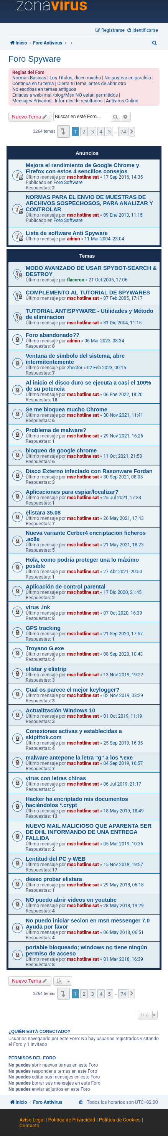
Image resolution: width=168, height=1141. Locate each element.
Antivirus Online (122, 101)
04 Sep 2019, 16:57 (123, 763)
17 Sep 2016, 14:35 (123, 177)
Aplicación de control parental (65, 587)
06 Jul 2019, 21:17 (123, 784)
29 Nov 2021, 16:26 (123, 436)
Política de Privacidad (72, 1120)
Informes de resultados (78, 101)
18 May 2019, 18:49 (124, 811)
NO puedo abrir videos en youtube (71, 900)
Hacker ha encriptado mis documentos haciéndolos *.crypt (77, 802)
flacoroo (75, 280)
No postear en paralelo (127, 78)
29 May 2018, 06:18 (124, 885)
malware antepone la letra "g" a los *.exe (79, 758)
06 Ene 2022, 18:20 (123, 394)
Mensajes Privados (31, 101)
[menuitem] (142, 30)
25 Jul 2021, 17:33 (123, 497)
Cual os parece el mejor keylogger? (72, 690)
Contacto (30, 1125)
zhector (74, 367)
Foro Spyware (34, 59)
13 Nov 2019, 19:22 (123, 674)
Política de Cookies (120, 1120)
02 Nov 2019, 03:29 (123, 695)
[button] (63, 131)
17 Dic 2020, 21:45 (123, 592)
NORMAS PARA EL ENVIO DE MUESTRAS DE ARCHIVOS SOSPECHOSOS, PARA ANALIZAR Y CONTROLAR (89, 203)
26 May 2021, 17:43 (124, 518)
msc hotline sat (83, 177)
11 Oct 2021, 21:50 (123, 456)
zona (51, 5)
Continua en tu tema (33, 83)
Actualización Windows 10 (60, 710)
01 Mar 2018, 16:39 (123, 959)
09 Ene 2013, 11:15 (123, 215)
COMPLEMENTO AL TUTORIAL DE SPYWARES (88, 292)
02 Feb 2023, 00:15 (106, 367)
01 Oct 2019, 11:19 (123, 716)
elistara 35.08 (43, 513)
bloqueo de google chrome (61, 450)
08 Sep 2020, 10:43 (123, 654)
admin (73, 239)
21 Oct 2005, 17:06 (108, 280)
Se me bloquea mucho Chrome (66, 409)
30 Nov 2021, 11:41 (123, 415)
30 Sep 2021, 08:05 (123, 477)
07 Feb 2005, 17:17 (123, 298)
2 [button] (83, 131)
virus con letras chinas (56, 778)
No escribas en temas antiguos (44, 89)
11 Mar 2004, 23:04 (104, 239)
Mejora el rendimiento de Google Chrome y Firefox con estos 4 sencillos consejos (82, 168)
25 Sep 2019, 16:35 (123, 743)
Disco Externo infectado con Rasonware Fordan (89, 471)
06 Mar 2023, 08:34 (104, 341)
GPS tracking (43, 628)
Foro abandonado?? (52, 335)
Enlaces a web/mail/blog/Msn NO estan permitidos (65, 95)
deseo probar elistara (54, 879)
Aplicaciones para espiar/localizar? (72, 492)
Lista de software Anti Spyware (67, 233)
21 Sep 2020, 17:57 (123, 633)
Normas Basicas (29, 78)
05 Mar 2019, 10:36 (123, 844)
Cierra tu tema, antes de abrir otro (91, 83)
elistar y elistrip (46, 669)
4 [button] (101, 131)
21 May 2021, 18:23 (124, 544)
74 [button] (123, 131)
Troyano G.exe (45, 648)
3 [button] (92, 131)
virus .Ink (38, 607)
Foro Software (68, 182)
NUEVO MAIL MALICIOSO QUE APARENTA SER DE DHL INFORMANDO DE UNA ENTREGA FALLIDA (89, 832)
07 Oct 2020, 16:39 (123, 613)
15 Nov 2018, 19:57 (123, 864)
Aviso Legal (32, 1120)
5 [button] (109, 131)
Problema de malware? (56, 430)
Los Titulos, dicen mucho (75, 78)
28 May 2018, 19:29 (124, 905)
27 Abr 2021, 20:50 (123, 571)
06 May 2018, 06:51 (124, 932)
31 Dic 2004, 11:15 (123, 323)
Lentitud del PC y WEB (56, 859)
